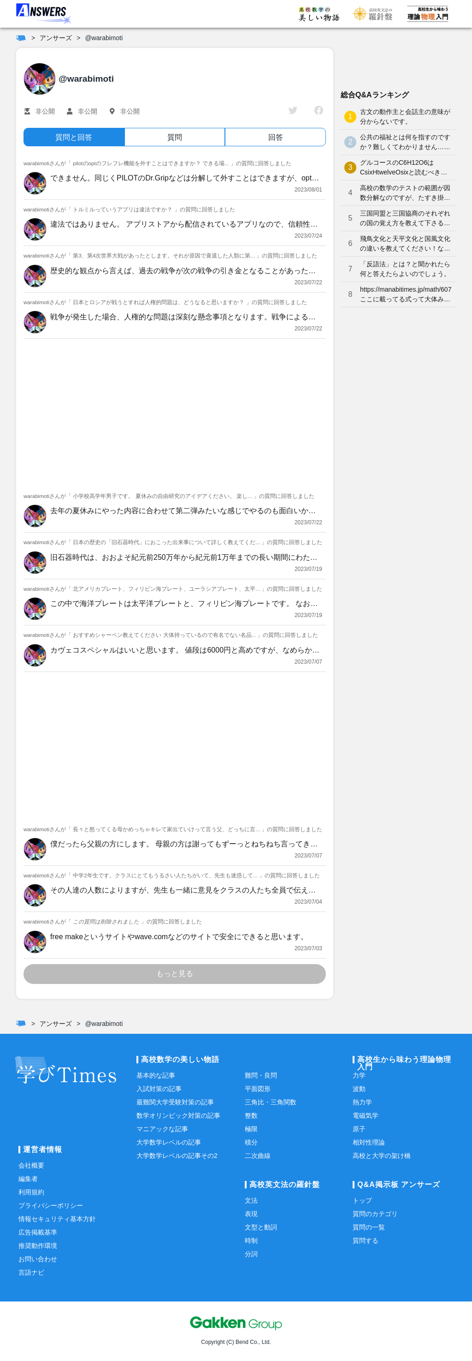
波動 (359, 1088)
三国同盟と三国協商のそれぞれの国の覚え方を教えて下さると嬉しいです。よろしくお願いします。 (405, 219)
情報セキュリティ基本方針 (57, 1219)
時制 (251, 1240)
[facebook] (318, 111)
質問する (365, 1240)
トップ (362, 1200)
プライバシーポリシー (50, 1205)
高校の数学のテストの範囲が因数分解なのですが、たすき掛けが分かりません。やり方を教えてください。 (405, 193)
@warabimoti (104, 38)
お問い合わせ (37, 1259)
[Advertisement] (175, 412)
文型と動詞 (261, 1227)
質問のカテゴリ (375, 1213)
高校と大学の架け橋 (382, 1155)
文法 (251, 1200)
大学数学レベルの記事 (168, 1142)
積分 (251, 1142)
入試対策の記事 (159, 1088)
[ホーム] (21, 37)
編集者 (28, 1178)
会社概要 (31, 1165)
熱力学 (362, 1102)
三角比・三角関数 (270, 1102)
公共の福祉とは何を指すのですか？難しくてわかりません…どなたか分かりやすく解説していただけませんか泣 (405, 142)
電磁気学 (365, 1115)
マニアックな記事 (162, 1129)
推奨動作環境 (37, 1245)
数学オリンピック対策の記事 (178, 1115)
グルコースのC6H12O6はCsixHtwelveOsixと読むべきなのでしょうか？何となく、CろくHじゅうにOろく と (404, 168)
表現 (251, 1213)
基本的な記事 (155, 1075)
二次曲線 (258, 1155)
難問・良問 (261, 1075)
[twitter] (293, 111)
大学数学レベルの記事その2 (177, 1155)
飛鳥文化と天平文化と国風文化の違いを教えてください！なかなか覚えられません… (405, 244)
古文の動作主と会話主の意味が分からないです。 (405, 116)
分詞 (251, 1254)
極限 (251, 1129)
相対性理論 (369, 1142)
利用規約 (31, 1192)
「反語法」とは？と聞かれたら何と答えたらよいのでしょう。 (405, 268)
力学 (359, 1075)
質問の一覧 (369, 1227)
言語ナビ (31, 1272)
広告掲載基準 (37, 1232)
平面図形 (258, 1088)
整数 (251, 1115)
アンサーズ (56, 38)
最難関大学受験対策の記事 (175, 1102)
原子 (359, 1129)
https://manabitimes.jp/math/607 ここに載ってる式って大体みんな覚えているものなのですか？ (405, 295)
